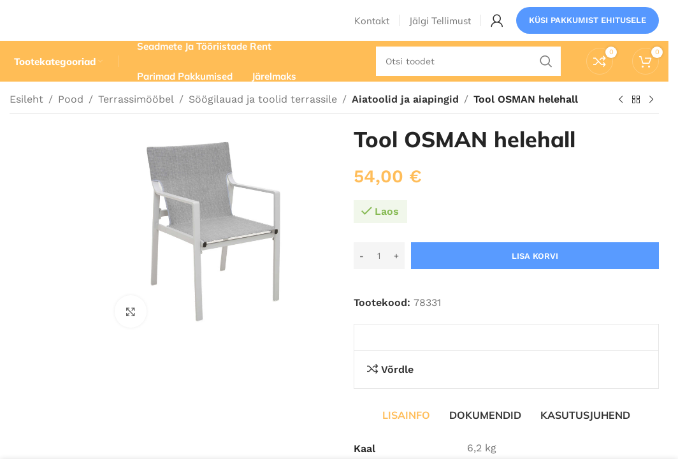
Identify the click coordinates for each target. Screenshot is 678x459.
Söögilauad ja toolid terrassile (263, 119)
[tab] (406, 435)
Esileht (26, 119)
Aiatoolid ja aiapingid (403, 119)
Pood (70, 119)
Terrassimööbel (136, 119)
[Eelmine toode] (620, 120)
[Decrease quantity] (362, 276)
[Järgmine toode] (651, 120)
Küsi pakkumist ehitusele (587, 28)
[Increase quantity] (397, 276)
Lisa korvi (535, 276)
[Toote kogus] (379, 276)
